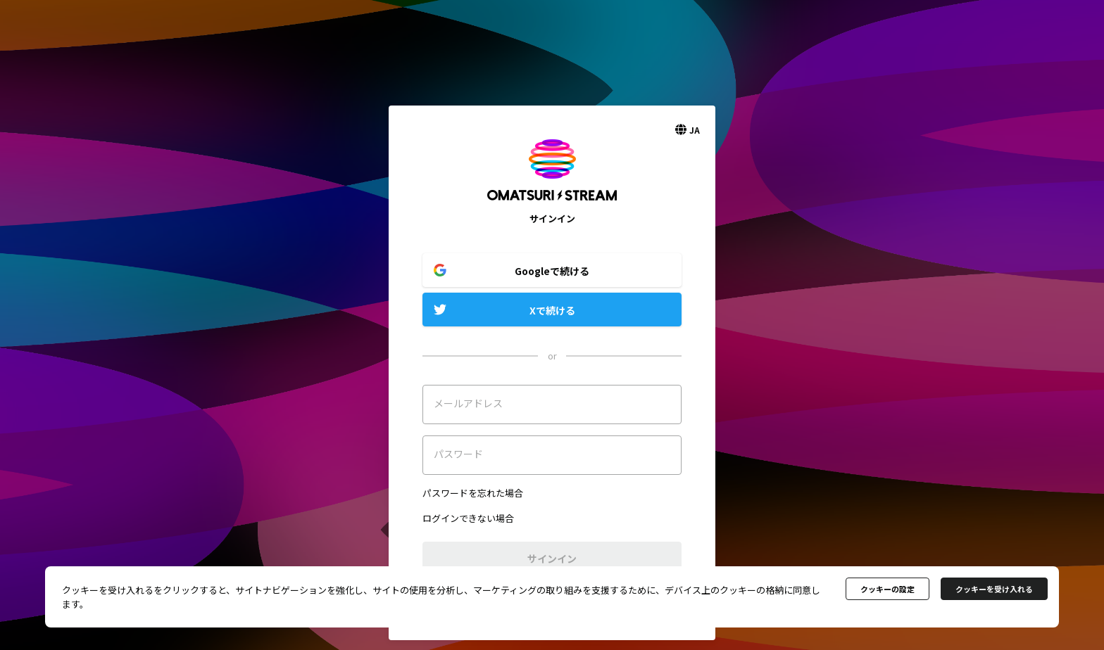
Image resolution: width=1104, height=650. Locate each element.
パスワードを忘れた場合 (472, 492)
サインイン (552, 559)
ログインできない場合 (468, 518)
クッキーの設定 (887, 588)
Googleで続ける (552, 271)
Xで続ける (552, 310)
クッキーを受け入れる (994, 588)
